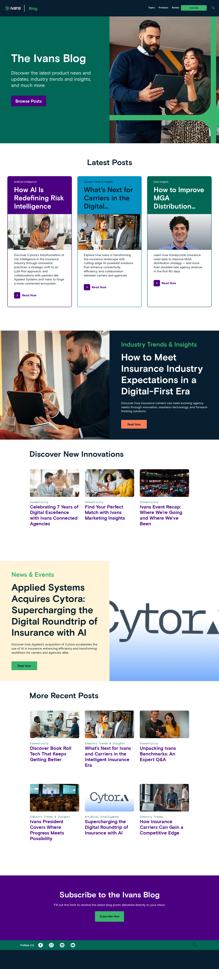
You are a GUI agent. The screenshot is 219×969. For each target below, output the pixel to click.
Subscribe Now (109, 916)
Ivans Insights (84, 7)
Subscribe (193, 8)
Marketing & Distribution (57, 7)
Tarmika (114, 7)
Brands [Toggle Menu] (175, 7)
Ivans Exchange (53, 7)
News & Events (85, 7)
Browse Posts (28, 101)
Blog (33, 8)
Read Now (25, 295)
